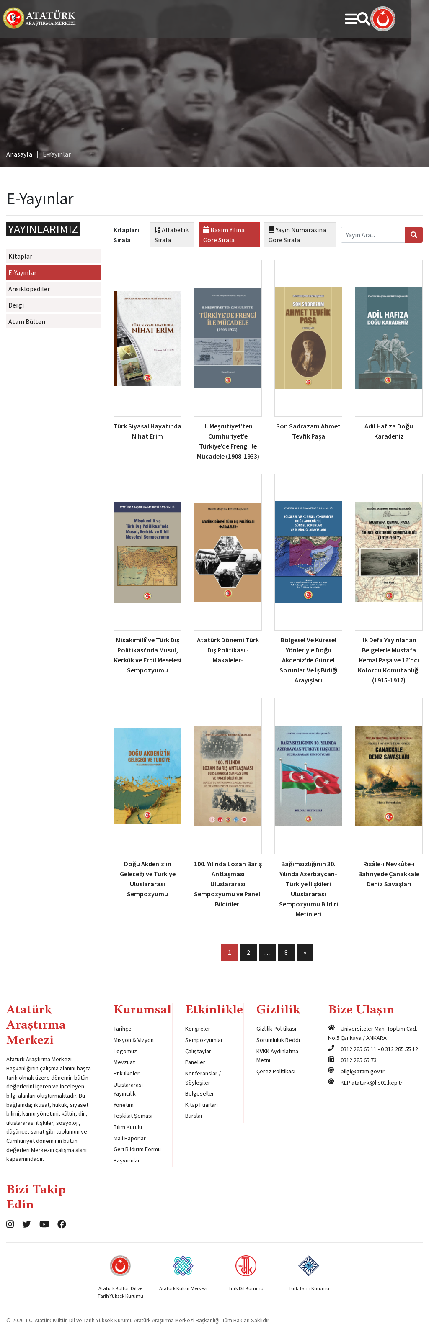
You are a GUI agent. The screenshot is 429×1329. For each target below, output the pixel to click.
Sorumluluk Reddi (278, 1040)
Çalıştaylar (198, 1051)
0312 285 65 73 (359, 1060)
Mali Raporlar (130, 1138)
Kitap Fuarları (201, 1104)
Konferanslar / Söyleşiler (203, 1078)
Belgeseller (199, 1093)
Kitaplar (20, 256)
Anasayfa (19, 154)
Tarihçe (123, 1028)
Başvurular (127, 1160)
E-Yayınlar (22, 272)
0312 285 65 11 (359, 1049)
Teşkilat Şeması (133, 1115)
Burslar (194, 1115)
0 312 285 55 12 (399, 1049)
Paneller (195, 1062)
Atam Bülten (26, 321)
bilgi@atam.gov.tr (363, 1071)
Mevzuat (124, 1062)
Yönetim (124, 1104)
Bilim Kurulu (128, 1127)
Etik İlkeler (127, 1073)
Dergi (16, 305)
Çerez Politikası (275, 1071)
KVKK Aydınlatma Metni (277, 1055)
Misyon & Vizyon (134, 1040)
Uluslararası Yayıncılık (128, 1089)
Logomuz (125, 1051)
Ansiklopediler (29, 289)
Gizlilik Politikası (276, 1028)
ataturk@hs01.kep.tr (377, 1082)
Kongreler (197, 1028)
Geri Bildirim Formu (137, 1149)
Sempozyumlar (204, 1040)
